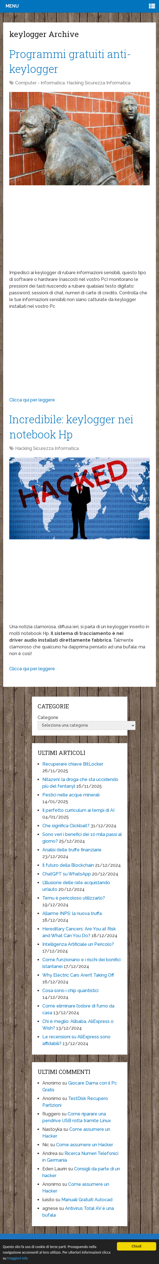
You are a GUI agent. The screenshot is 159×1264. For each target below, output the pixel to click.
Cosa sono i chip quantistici (70, 990)
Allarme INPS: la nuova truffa (72, 913)
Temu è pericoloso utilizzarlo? (73, 898)
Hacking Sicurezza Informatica (98, 83)
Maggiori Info (17, 1258)
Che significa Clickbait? (65, 825)
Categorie (48, 717)
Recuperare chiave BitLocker (72, 764)
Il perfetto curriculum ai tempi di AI (78, 810)
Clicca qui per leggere (32, 400)
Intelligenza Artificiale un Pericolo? (78, 944)
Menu (12, 6)
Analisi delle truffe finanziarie (72, 849)
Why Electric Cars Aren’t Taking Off (78, 975)
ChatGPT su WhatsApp (66, 874)
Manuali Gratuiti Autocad (86, 1199)
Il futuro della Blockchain (68, 865)
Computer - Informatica (40, 83)
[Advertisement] (79, 230)
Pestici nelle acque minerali (71, 795)
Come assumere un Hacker (84, 1144)
